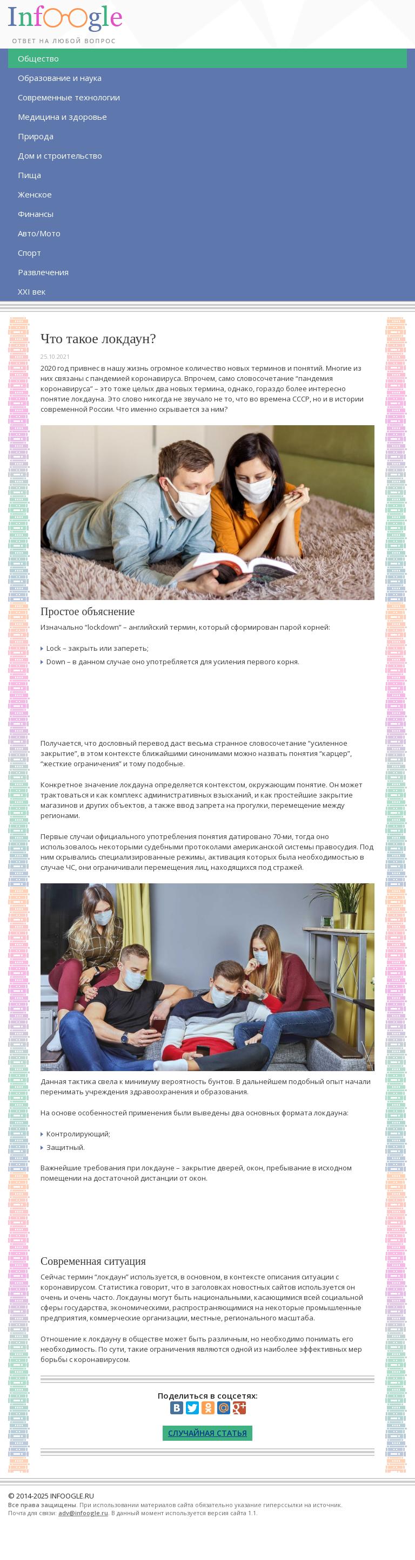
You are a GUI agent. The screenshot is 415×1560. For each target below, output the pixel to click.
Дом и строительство (60, 155)
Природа (35, 136)
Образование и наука (60, 77)
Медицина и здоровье (62, 116)
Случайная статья (207, 1433)
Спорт (29, 252)
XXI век (31, 291)
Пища (29, 174)
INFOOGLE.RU (72, 1496)
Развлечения (43, 272)
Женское (35, 194)
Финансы (35, 213)
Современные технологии (69, 97)
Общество (38, 58)
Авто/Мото (39, 233)
